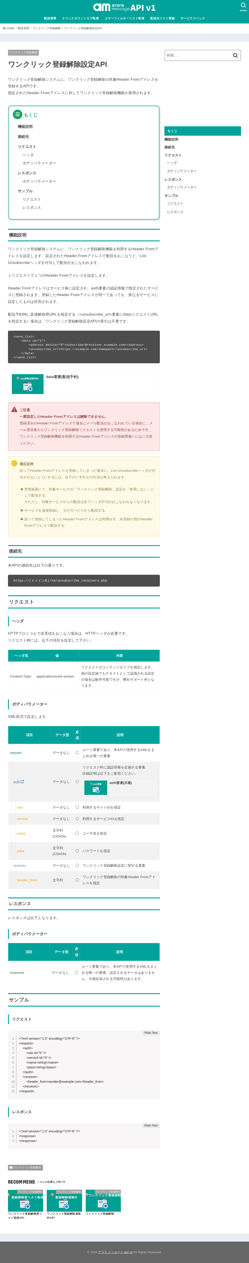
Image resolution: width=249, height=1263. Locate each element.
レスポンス (27, 173)
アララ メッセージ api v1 (115, 1252)
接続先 (23, 137)
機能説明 (25, 127)
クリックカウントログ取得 (80, 18)
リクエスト (27, 147)
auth (16, 782)
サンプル (25, 191)
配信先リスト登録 (162, 18)
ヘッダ (28, 155)
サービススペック (193, 18)
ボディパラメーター (39, 163)
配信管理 (50, 18)
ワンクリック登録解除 (23, 52)
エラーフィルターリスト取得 (124, 18)
